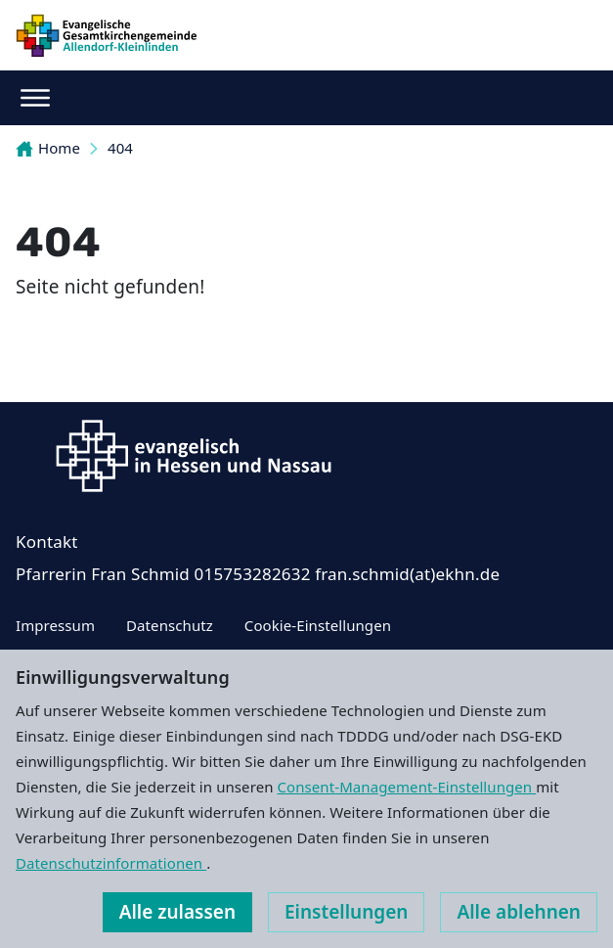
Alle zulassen (177, 912)
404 (120, 148)
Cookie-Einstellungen (317, 625)
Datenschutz (169, 625)
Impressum (55, 625)
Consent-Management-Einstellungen (407, 786)
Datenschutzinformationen (111, 863)
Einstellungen (346, 912)
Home (48, 148)
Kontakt (47, 541)
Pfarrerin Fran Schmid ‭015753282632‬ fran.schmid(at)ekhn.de (258, 574)
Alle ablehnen (519, 912)
